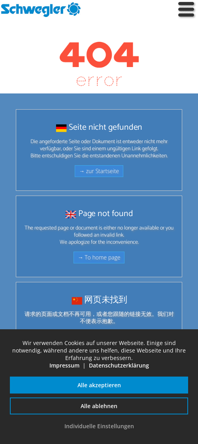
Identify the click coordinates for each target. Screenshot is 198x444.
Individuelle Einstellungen (99, 426)
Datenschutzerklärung (119, 365)
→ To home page (99, 257)
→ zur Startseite (99, 171)
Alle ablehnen (99, 406)
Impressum (64, 365)
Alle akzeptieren (99, 385)
